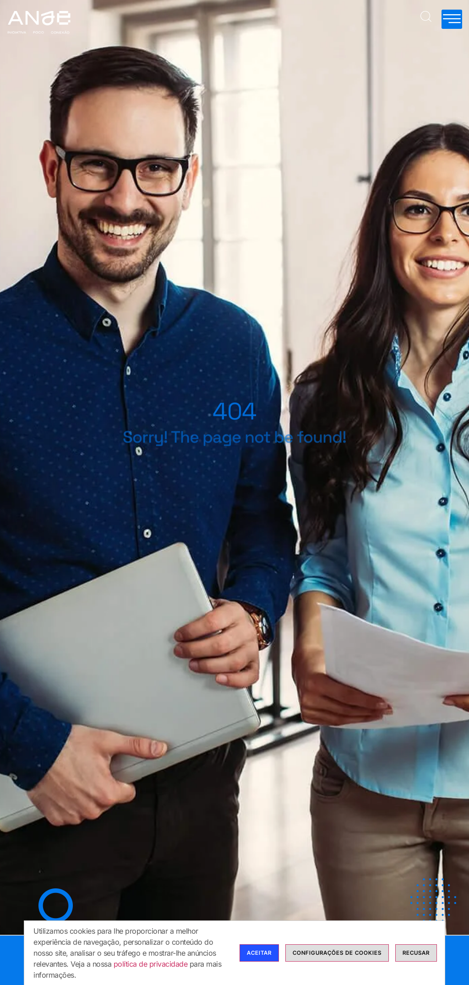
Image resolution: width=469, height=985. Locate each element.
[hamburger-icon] (452, 19)
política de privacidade (151, 964)
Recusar (416, 952)
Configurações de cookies (337, 952)
